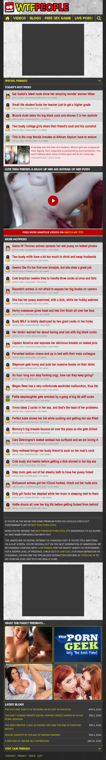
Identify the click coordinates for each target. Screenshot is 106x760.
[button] (99, 18)
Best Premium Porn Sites (50, 530)
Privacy (22, 755)
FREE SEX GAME (58, 18)
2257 (40, 755)
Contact (11, 755)
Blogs (35, 18)
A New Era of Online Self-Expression (27, 740)
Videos (19, 18)
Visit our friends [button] (53, 748)
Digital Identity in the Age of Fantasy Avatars (32, 734)
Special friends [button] (53, 80)
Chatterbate (45, 547)
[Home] (7, 18)
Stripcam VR (88, 555)
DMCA (32, 755)
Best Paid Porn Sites (43, 525)
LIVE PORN (84, 18)
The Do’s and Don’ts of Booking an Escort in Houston (38, 709)
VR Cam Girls (64, 551)
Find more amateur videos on (53, 232)
